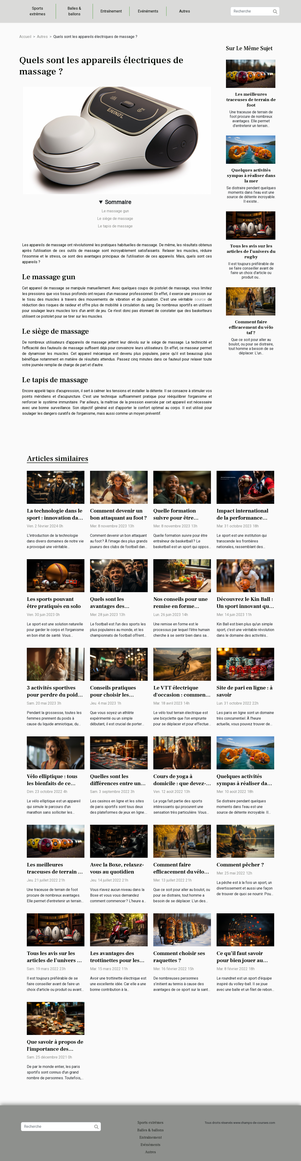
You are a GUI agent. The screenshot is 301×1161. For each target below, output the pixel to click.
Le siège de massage (115, 218)
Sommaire (118, 202)
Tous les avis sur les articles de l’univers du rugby (251, 251)
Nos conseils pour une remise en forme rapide (180, 606)
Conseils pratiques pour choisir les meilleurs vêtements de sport (118, 698)
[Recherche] (255, 11)
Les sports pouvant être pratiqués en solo (54, 603)
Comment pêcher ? (240, 864)
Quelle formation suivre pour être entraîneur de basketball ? (174, 521)
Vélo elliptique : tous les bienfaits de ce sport (52, 783)
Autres (184, 11)
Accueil (25, 36)
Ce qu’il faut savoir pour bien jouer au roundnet (240, 960)
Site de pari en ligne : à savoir (245, 691)
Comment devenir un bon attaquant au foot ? (118, 514)
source (200, 299)
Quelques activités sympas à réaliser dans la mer (251, 175)
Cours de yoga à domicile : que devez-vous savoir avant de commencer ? (179, 787)
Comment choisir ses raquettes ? (179, 957)
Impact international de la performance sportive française (242, 518)
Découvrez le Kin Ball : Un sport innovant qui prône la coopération (245, 606)
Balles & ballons (74, 11)
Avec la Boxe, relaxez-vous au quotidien (117, 868)
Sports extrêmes (37, 11)
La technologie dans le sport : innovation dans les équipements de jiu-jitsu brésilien (55, 521)
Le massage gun (115, 211)
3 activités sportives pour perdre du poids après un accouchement (53, 698)
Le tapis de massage (115, 226)
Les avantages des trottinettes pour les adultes (114, 960)
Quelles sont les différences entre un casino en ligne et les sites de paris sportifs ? (118, 787)
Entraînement (111, 11)
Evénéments (148, 11)
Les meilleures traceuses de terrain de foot (251, 99)
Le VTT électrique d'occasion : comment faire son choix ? (180, 695)
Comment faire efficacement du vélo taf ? (251, 327)
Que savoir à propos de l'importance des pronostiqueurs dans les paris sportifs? (55, 1052)
